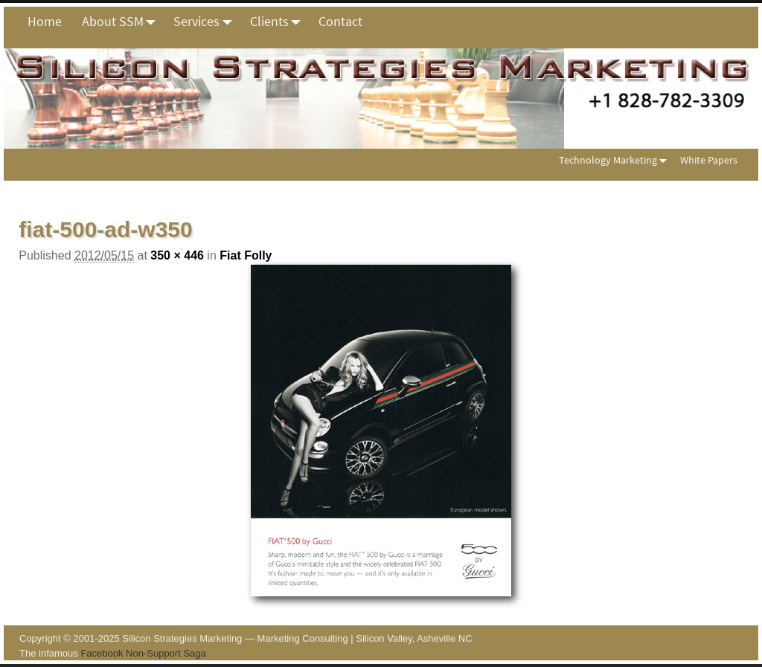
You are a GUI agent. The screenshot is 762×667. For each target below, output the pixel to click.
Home (45, 21)
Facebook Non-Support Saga (142, 653)
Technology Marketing (616, 160)
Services (206, 21)
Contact (340, 21)
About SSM (123, 21)
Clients (279, 21)
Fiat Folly (246, 255)
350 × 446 (177, 255)
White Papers (708, 160)
